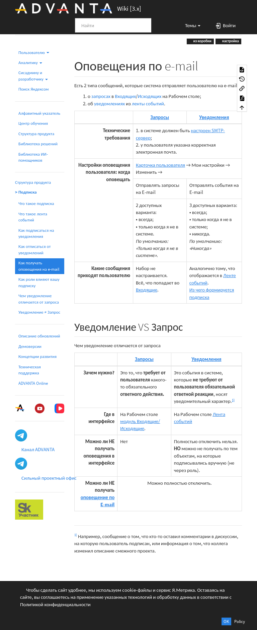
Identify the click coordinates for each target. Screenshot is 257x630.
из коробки (202, 41)
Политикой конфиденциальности (55, 604)
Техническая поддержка (29, 370)
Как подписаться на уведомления (36, 233)
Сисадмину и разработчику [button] (33, 76)
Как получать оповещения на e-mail (38, 266)
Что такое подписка (36, 203)
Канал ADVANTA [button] (38, 449)
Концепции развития (37, 356)
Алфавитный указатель (39, 113)
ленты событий (148, 103)
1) (233, 400)
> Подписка (26, 192)
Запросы (159, 117)
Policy (239, 621)
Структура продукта (36, 134)
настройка (230, 41)
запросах (100, 96)
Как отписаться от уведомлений (34, 249)
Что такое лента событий (32, 217)
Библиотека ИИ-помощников (33, 157)
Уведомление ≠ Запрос (39, 312)
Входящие (146, 289)
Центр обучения (33, 123)
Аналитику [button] (30, 62)
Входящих (125, 96)
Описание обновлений (39, 336)
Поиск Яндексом (33, 89)
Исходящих (149, 96)
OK (226, 621)
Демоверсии (29, 346)
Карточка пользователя (160, 165)
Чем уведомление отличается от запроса (38, 299)
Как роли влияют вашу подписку (38, 282)
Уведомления (214, 117)
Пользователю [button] (33, 52)
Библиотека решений (38, 144)
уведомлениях (109, 103)
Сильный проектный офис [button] (49, 478)
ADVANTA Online (33, 383)
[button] (189, 25)
